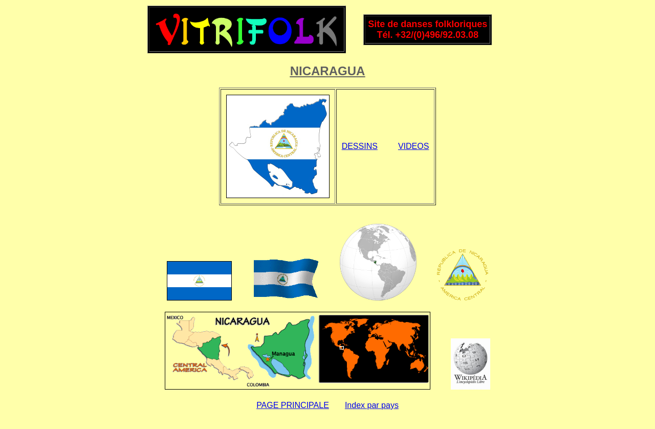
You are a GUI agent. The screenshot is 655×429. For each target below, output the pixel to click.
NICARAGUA (327, 71)
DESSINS (360, 146)
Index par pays (372, 405)
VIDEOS (413, 146)
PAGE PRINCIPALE (292, 405)
